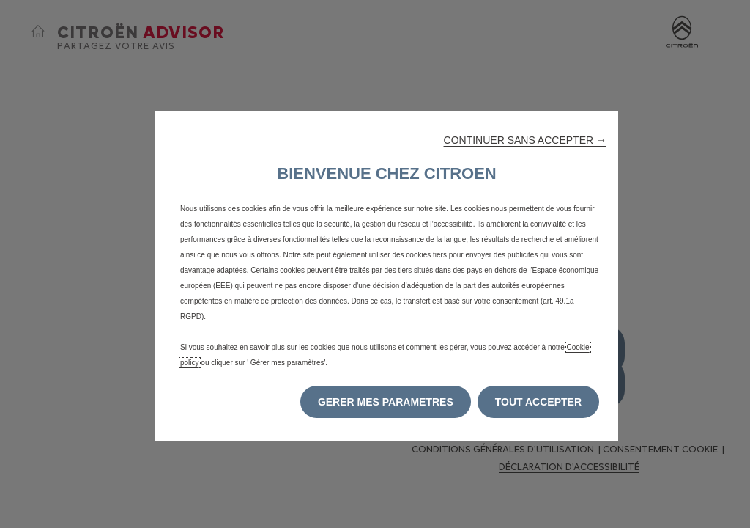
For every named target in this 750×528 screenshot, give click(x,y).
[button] (525, 140)
